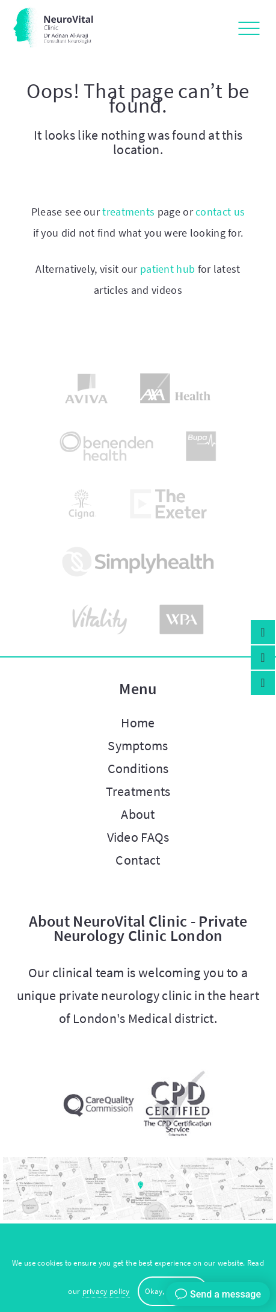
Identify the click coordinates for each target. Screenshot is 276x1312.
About (138, 814)
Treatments (138, 791)
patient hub (167, 269)
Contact (137, 859)
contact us (220, 212)
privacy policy (106, 1291)
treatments (128, 212)
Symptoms (138, 745)
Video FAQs (138, 837)
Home (138, 722)
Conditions (138, 768)
